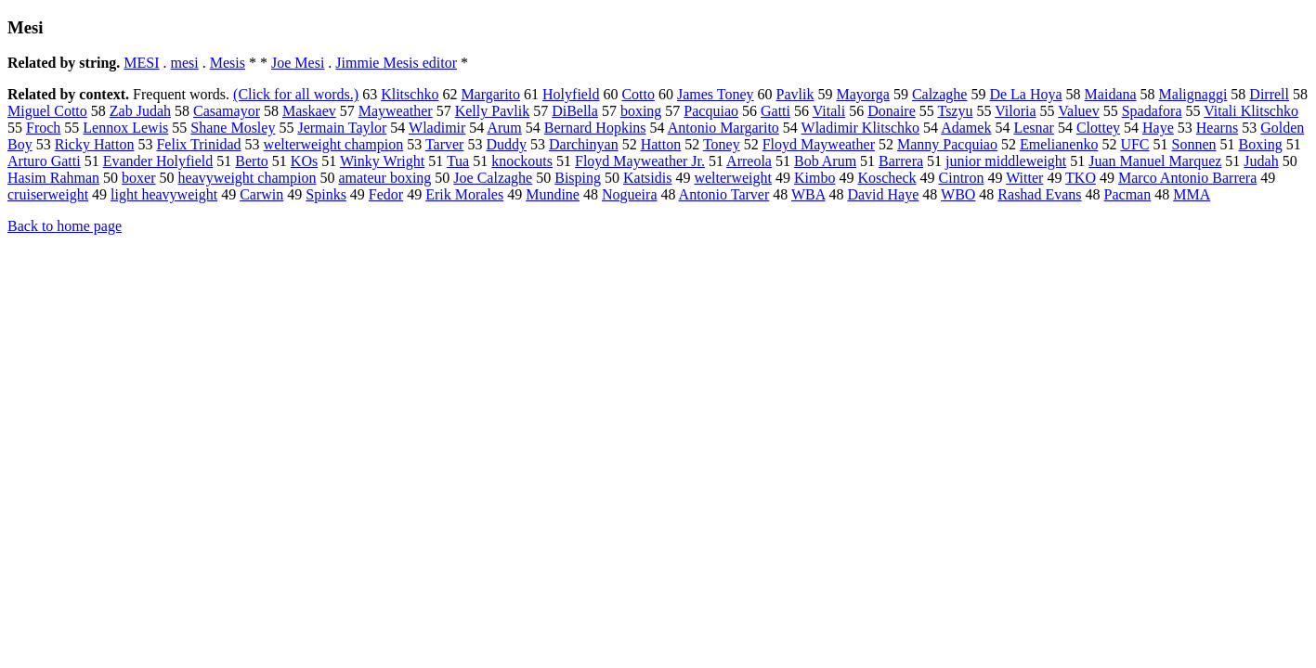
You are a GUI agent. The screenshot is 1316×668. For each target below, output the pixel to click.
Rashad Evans (1039, 194)
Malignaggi (1193, 94)
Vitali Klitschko (1251, 111)
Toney (721, 144)
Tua (458, 161)
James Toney (715, 94)
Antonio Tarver (724, 194)
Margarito (490, 94)
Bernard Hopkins (595, 127)
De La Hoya (1025, 94)
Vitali (829, 111)
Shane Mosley (232, 127)
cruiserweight (47, 194)
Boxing (1261, 144)
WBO (958, 194)
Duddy (506, 144)
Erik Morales (464, 194)
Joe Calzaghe (492, 178)
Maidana (1111, 94)
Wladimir (437, 127)
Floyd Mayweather (818, 144)
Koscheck (886, 178)
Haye (1158, 127)
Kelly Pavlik (492, 111)
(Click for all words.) (295, 94)
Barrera (901, 161)
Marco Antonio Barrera (1187, 178)
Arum (504, 127)
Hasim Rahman (53, 178)
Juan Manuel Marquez (1154, 161)
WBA (808, 194)
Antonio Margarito (723, 127)
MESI (141, 63)
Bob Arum (825, 161)
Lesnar (1033, 127)
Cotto (638, 94)
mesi (185, 63)
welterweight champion (334, 144)
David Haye (883, 194)
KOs (304, 161)
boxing (640, 111)
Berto (251, 161)
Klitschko (409, 94)
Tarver (444, 144)
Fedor (386, 194)
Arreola (749, 161)
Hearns (1217, 127)
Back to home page (64, 226)
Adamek (966, 127)
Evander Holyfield (158, 161)
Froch (43, 127)
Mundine (553, 194)
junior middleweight (1005, 161)
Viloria (1015, 111)
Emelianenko (1059, 144)
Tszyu (954, 111)
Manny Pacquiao (947, 144)
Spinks (326, 194)
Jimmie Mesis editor (396, 63)
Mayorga (862, 94)
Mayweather (395, 111)
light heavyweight (164, 194)
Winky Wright (382, 161)
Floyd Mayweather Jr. (640, 161)
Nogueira (630, 194)
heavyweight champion (247, 178)
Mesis (227, 63)
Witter (1024, 178)
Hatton (661, 144)
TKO (1080, 178)
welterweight (733, 178)
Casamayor (226, 111)
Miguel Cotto (47, 111)
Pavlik (795, 94)
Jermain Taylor (341, 127)
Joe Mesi (297, 63)
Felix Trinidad (198, 144)
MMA (1191, 194)
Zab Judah (140, 111)
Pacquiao (711, 111)
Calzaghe (940, 94)
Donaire (891, 111)
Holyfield (570, 94)
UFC (1134, 144)
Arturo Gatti (44, 161)
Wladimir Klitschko (860, 127)
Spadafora (1152, 111)
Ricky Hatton (95, 144)
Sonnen (1194, 144)
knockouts (522, 161)
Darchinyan (584, 144)
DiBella (575, 111)
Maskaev (309, 111)
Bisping (577, 178)
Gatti (775, 111)
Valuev (1078, 111)
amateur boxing (384, 178)
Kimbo (814, 178)
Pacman (1128, 194)
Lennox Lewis (125, 127)
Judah (1261, 161)
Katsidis (647, 178)
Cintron (961, 178)
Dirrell (1269, 94)
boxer (138, 178)
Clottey (1098, 127)
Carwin (261, 194)
